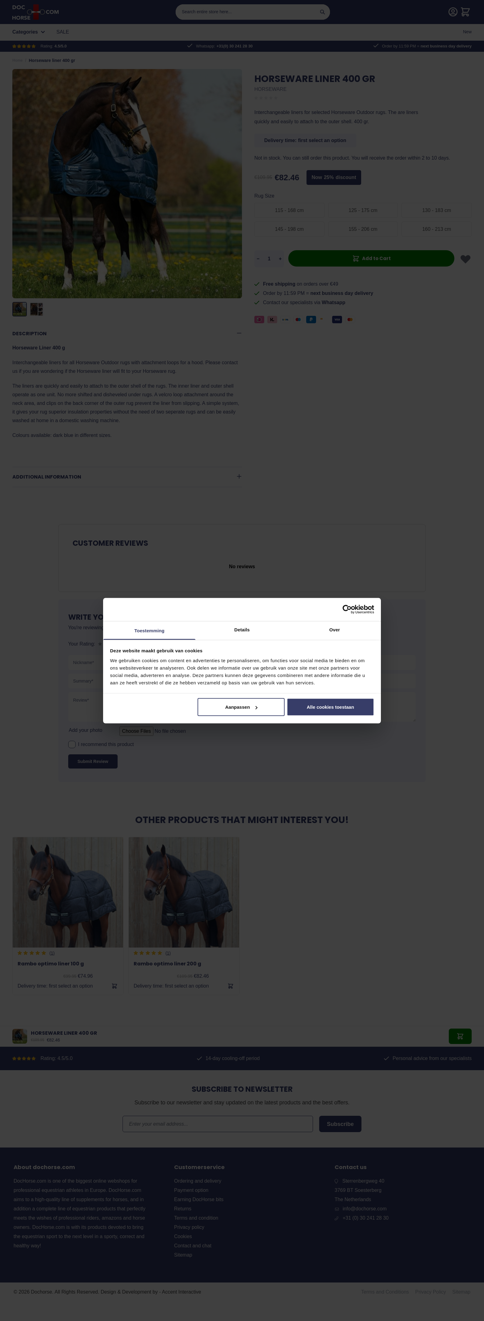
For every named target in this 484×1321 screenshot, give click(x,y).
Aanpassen (241, 707)
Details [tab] (242, 629)
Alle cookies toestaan (330, 707)
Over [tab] (334, 629)
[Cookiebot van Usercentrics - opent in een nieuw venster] (347, 609)
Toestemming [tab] (149, 630)
